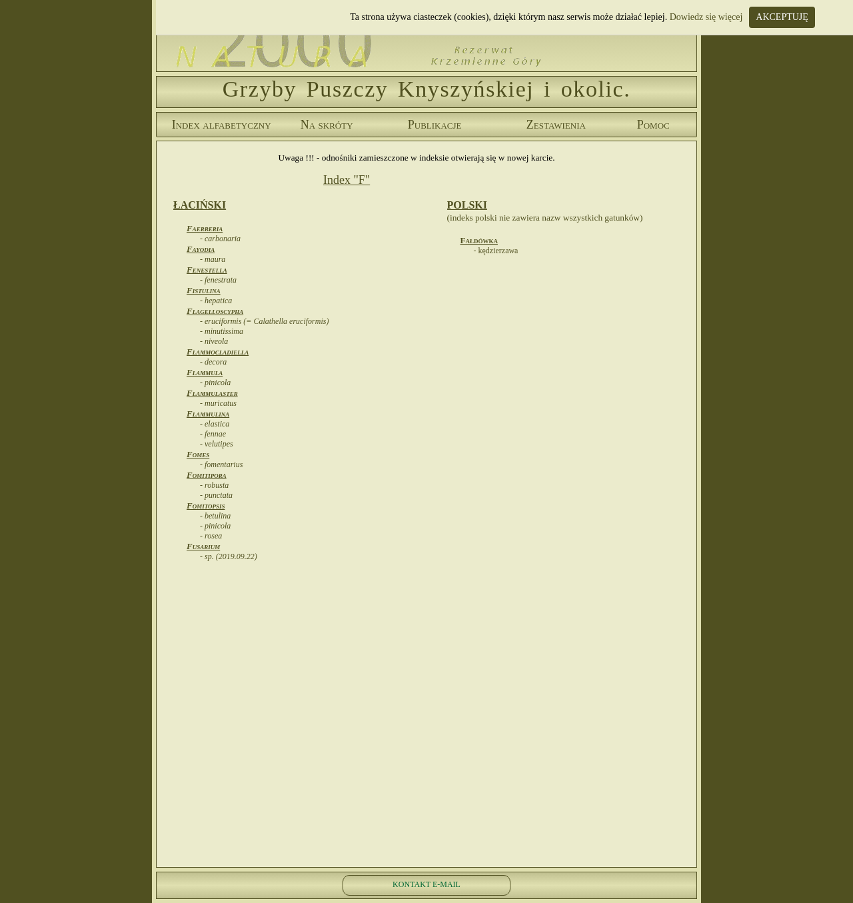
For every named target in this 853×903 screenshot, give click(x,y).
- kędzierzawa (496, 250)
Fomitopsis (206, 505)
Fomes (198, 454)
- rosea (211, 535)
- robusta (214, 485)
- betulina (215, 515)
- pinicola (215, 382)
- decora (213, 362)
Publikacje (435, 124)
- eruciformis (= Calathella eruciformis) (264, 321)
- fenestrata (218, 280)
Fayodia (201, 249)
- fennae (213, 434)
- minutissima (221, 331)
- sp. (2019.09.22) (228, 556)
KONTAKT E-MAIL (426, 884)
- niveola (214, 341)
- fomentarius (221, 464)
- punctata (216, 495)
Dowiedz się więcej (706, 17)
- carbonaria (220, 238)
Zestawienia (556, 124)
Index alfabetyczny (221, 124)
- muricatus (218, 403)
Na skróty (327, 124)
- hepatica (216, 300)
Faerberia (205, 228)
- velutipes (216, 444)
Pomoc (653, 124)
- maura (212, 259)
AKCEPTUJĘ (782, 17)
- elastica (214, 424)
